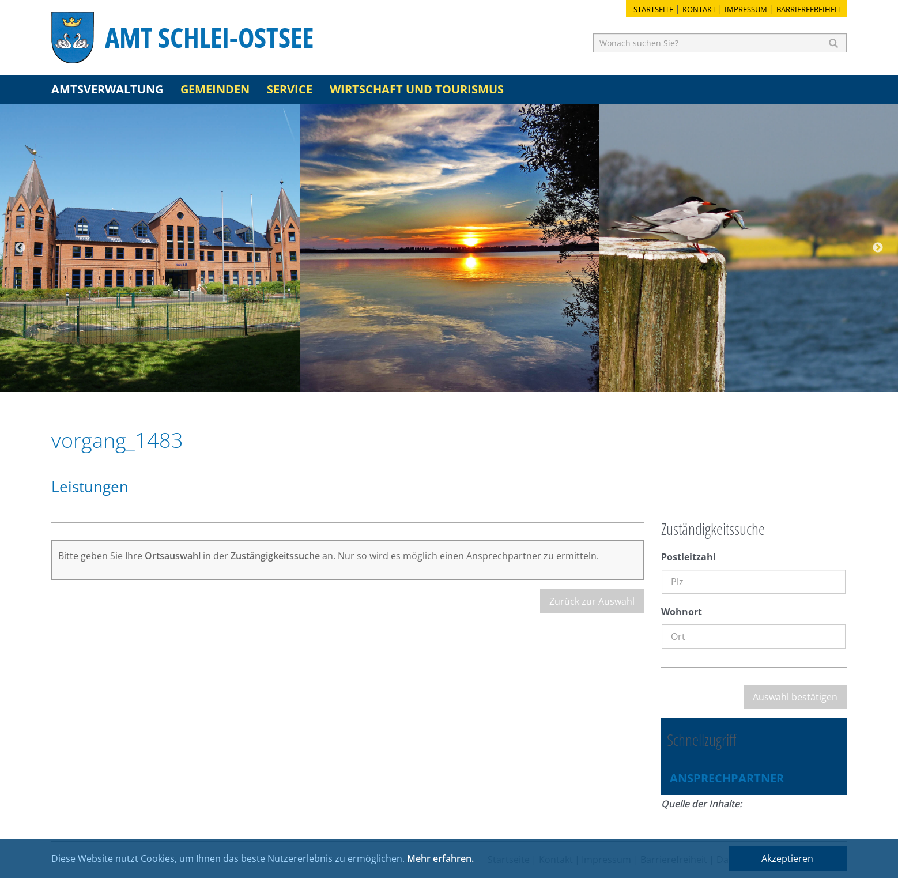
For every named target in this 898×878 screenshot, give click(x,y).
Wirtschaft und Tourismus (417, 89)
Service (289, 89)
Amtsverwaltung (107, 89)
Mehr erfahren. (440, 858)
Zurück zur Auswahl (592, 601)
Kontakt (699, 9)
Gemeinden (215, 89)
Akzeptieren (787, 858)
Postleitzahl (688, 557)
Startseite (653, 9)
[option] (150, 248)
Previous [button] (20, 248)
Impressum (746, 9)
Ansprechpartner (727, 778)
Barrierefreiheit (808, 9)
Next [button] (878, 248)
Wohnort (681, 611)
